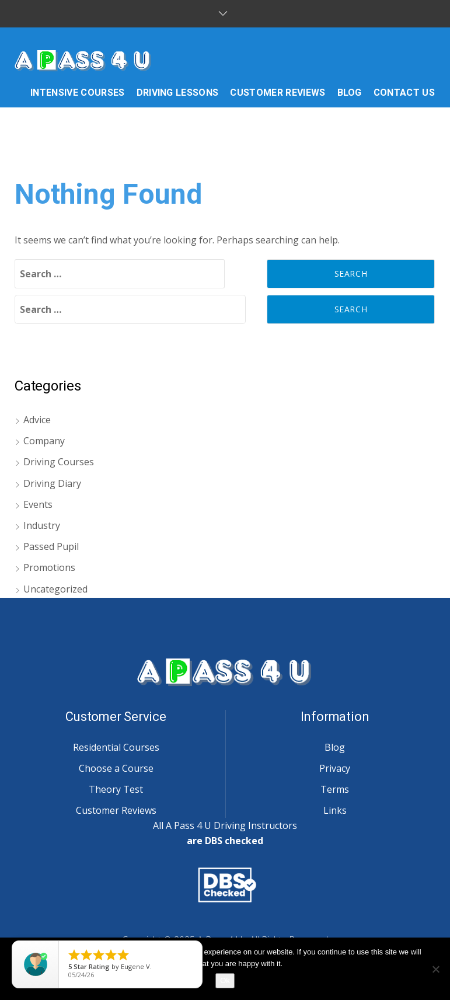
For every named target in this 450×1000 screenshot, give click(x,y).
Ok (225, 980)
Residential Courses (116, 747)
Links (335, 810)
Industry (41, 525)
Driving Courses (58, 461)
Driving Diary (52, 483)
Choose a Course (116, 768)
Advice (37, 419)
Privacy (334, 768)
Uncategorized (55, 589)
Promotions (49, 567)
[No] (435, 969)
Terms (334, 789)
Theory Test (116, 789)
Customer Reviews (116, 810)
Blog (335, 747)
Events (38, 504)
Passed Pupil (51, 546)
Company (44, 440)
